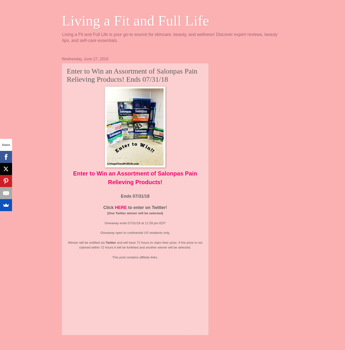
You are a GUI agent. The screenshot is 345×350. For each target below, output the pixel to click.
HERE (121, 207)
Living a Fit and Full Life (135, 21)
